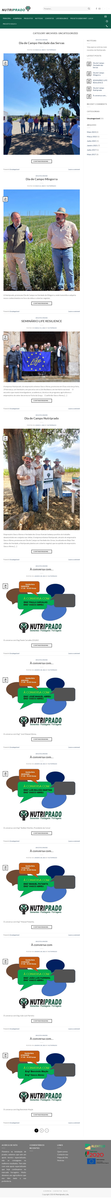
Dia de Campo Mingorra (41, 179)
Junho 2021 (91, 141)
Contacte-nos (62, 1154)
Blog (65, 1191)
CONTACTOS (57, 1191)
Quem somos (62, 1151)
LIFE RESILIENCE (62, 18)
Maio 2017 (91, 154)
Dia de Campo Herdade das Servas (41, 43)
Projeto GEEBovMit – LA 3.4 (81, 18)
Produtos (28, 18)
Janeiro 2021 (92, 145)
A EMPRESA (17, 18)
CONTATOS (49, 18)
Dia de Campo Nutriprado (41, 418)
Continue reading (41, 161)
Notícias (60, 1160)
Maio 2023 (91, 132)
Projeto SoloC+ (10, 24)
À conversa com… (41, 569)
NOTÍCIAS (39, 18)
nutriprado (51, 50)
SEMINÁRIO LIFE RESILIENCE (41, 321)
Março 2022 (92, 136)
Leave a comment (74, 169)
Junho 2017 (91, 150)
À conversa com (41, 944)
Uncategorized (42, 39)
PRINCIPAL (7, 18)
